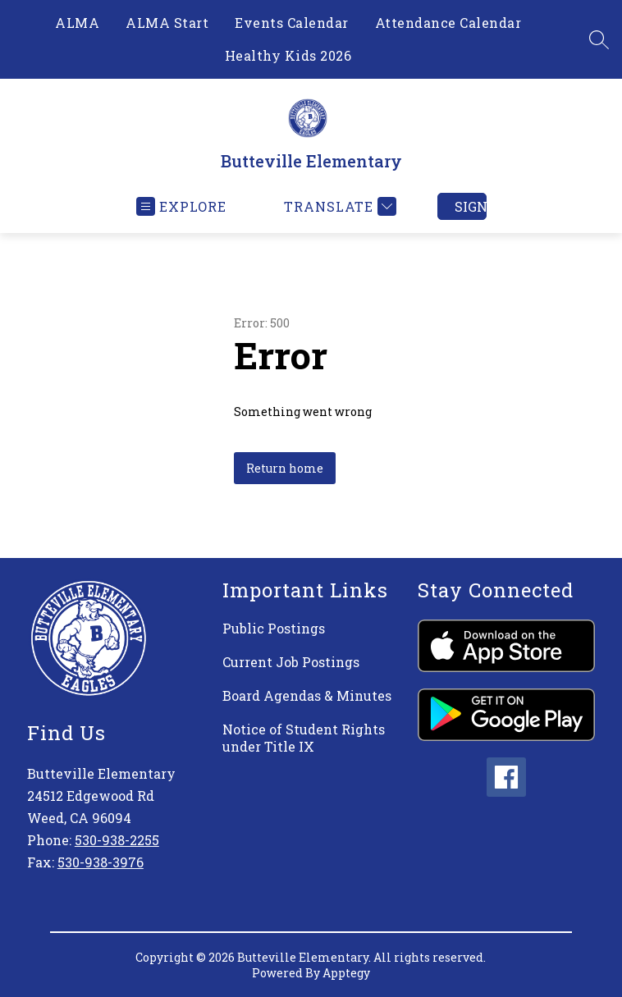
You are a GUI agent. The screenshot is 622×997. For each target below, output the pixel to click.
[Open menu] (181, 206)
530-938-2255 (117, 839)
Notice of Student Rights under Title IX (303, 737)
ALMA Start (167, 22)
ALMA (77, 22)
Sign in (471, 206)
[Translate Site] (338, 206)
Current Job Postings (290, 661)
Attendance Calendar (448, 22)
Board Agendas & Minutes (306, 695)
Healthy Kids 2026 (288, 55)
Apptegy (346, 973)
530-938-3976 (100, 862)
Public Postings (273, 628)
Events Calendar (292, 22)
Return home (284, 468)
